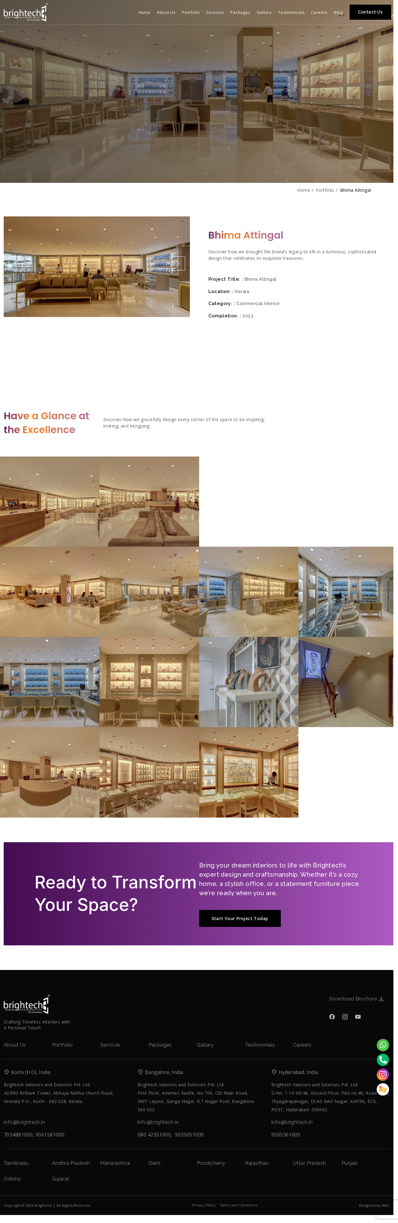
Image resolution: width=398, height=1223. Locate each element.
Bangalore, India (160, 1072)
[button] (15, 263)
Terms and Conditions (238, 1205)
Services (110, 1045)
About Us (15, 1045)
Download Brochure (356, 999)
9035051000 (189, 1134)
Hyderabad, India (294, 1072)
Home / (305, 190)
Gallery (205, 1045)
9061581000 (49, 1134)
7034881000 (18, 1134)
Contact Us (370, 12)
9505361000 (285, 1134)
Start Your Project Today (240, 918)
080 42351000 (154, 1134)
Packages (160, 1045)
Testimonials (260, 1045)
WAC (386, 1205)
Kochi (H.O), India (27, 1072)
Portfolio (62, 1045)
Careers (302, 1045)
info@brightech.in (24, 1122)
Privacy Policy (204, 1205)
